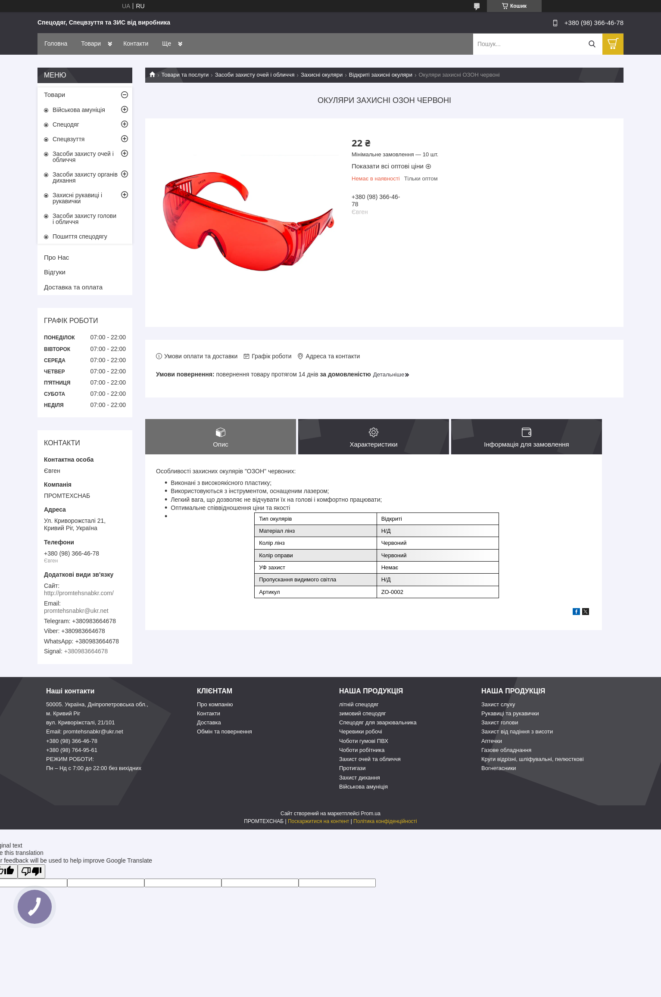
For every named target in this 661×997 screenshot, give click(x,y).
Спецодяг (66, 124)
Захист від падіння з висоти (517, 731)
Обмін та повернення (224, 731)
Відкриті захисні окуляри (380, 74)
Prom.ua (370, 814)
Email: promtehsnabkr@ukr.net (84, 731)
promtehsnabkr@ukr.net (76, 610)
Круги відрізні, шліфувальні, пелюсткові (532, 759)
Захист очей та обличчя (370, 759)
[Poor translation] (31, 871)
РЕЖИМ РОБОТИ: (70, 759)
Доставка (209, 722)
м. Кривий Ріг (63, 713)
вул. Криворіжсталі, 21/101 (80, 722)
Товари (91, 43)
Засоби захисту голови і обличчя (84, 218)
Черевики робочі (360, 731)
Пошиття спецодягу (80, 236)
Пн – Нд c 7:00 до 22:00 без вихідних (93, 768)
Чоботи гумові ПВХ (363, 741)
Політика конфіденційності (385, 821)
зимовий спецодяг (362, 713)
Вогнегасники (498, 768)
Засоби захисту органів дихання (85, 177)
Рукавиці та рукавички (510, 713)
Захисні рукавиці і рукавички (77, 198)
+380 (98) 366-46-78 (71, 741)
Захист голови (499, 722)
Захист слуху (498, 704)
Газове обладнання (506, 750)
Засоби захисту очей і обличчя (255, 74)
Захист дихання (359, 777)
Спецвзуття (68, 139)
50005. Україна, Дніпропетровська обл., (97, 704)
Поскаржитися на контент (318, 821)
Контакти (135, 43)
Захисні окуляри (322, 74)
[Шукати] (591, 44)
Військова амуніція (79, 109)
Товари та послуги (185, 74)
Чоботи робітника (362, 750)
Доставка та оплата (73, 287)
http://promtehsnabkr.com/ (79, 593)
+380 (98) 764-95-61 (71, 750)
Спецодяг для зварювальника (378, 722)
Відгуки (54, 272)
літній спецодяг (359, 704)
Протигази (352, 768)
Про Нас (56, 257)
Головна (55, 43)
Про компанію (215, 704)
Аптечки (491, 741)
